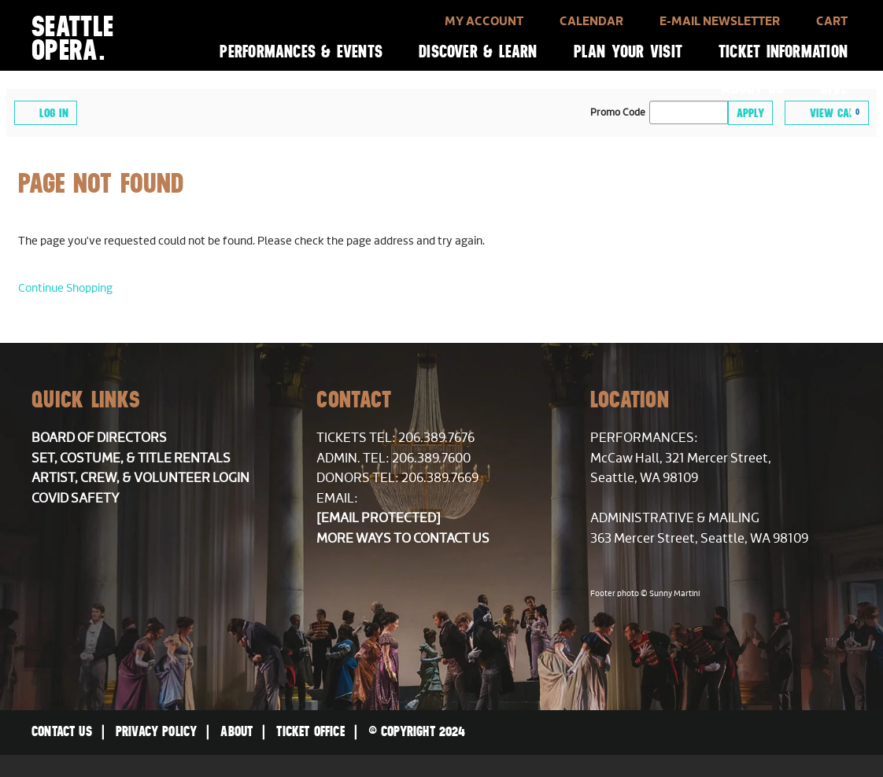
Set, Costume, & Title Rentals (131, 458)
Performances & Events (301, 51)
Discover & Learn (478, 51)
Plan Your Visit (628, 51)
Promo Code (617, 113)
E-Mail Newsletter (719, 22)
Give (834, 87)
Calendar (591, 22)
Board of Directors (99, 438)
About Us (753, 87)
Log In (45, 112)
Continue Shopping (65, 288)
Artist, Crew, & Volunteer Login (140, 478)
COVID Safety (75, 498)
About (236, 731)
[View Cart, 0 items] (827, 113)
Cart (832, 22)
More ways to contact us (403, 538)
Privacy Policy (157, 731)
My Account (484, 22)
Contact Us (61, 731)
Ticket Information (783, 51)
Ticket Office (310, 731)
